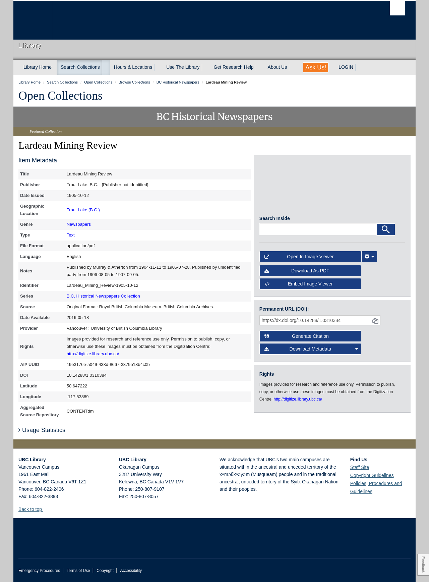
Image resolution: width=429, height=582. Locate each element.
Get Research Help (234, 67)
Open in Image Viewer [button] (299, 259)
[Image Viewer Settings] (369, 259)
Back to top (33, 509)
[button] (45, 509)
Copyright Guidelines (372, 475)
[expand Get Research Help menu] (260, 67)
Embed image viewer (298, 286)
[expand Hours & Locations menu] (158, 67)
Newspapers (79, 224)
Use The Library (182, 67)
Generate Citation (296, 338)
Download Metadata (311, 351)
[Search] (385, 232)
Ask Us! (315, 67)
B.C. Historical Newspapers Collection (103, 296)
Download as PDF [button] (296, 273)
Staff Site (359, 467)
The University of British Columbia (32, 20)
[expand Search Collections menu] (106, 67)
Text (71, 234)
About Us (277, 67)
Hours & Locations (133, 67)
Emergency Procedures (39, 570)
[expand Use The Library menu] (206, 67)
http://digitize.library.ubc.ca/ (93, 353)
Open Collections (60, 95)
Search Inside (274, 221)
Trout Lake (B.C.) (83, 209)
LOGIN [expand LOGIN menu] (346, 67)
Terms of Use (78, 570)
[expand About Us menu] (293, 67)
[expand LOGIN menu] (359, 67)
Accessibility (131, 570)
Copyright (105, 570)
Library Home (37, 67)
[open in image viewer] (278, 188)
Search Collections (80, 67)
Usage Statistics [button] (41, 430)
